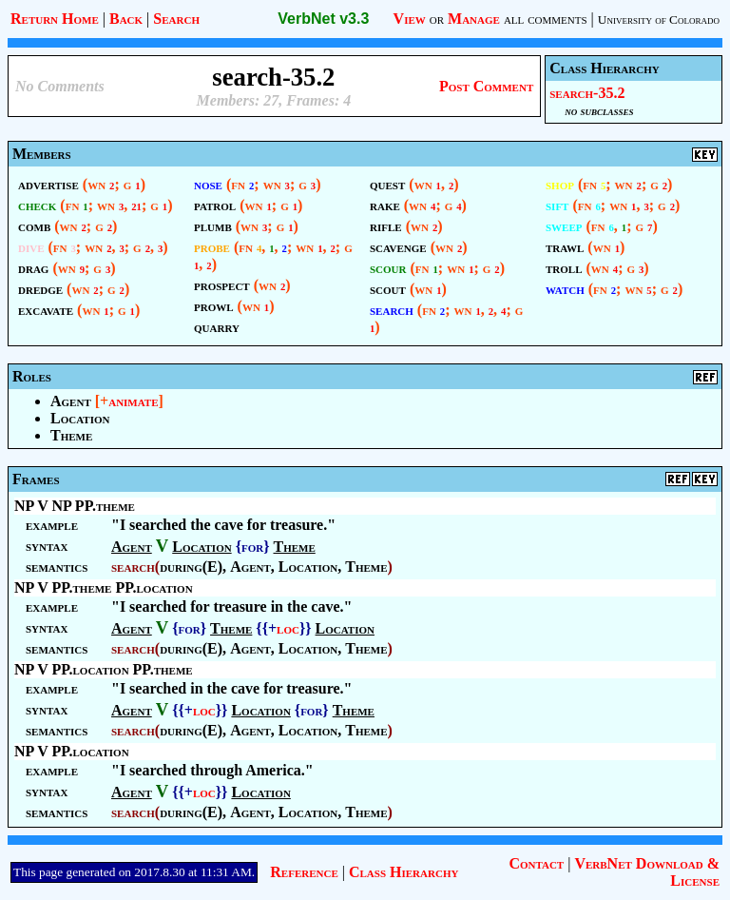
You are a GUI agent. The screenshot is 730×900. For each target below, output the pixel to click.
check (37, 205)
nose (208, 184)
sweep (564, 226)
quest (387, 184)
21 (136, 207)
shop (560, 184)
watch (565, 289)
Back (126, 18)
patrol (215, 205)
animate (133, 401)
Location (79, 418)
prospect (222, 285)
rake (385, 205)
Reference (303, 872)
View (410, 18)
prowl (214, 306)
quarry (217, 327)
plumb (213, 226)
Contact (536, 863)
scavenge (398, 247)
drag (33, 268)
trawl (565, 247)
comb (34, 226)
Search (176, 18)
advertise (48, 184)
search (391, 310)
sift (557, 205)
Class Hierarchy (403, 872)
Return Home (54, 18)
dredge (40, 289)
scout (388, 289)
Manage (474, 18)
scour (388, 268)
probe (212, 247)
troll (564, 268)
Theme (71, 435)
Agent (70, 401)
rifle (386, 226)
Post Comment (486, 86)
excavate (45, 310)
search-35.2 (586, 93)
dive (31, 247)
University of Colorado (659, 19)
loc (288, 628)
